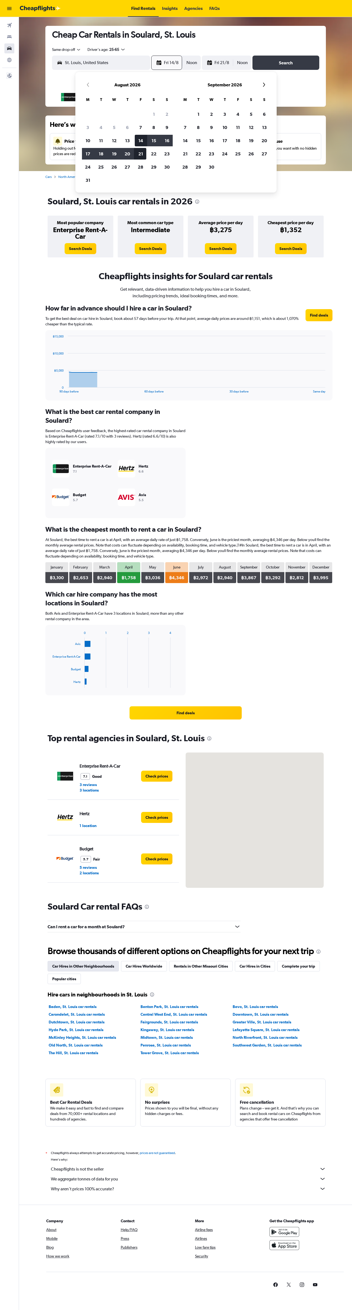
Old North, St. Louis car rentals (76, 1045)
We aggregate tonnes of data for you (188, 1179)
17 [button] (88, 153)
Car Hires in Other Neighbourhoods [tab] (83, 966)
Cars (48, 177)
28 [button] (140, 166)
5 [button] (114, 127)
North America (68, 177)
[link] (80, 248)
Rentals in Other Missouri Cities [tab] (201, 966)
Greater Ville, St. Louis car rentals (262, 1022)
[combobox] (66, 49)
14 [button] (140, 140)
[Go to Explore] (9, 59)
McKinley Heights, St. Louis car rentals (82, 1037)
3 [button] (87, 127)
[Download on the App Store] (284, 1245)
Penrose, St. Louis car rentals (166, 1045)
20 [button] (127, 153)
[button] (9, 8)
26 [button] (114, 166)
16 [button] (167, 140)
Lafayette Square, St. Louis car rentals (266, 1030)
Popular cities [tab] (64, 979)
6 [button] (127, 127)
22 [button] (153, 153)
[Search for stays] (9, 36)
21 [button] (140, 153)
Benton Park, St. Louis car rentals (169, 1006)
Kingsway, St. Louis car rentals (167, 1030)
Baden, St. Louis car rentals (73, 1006)
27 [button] (127, 166)
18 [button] (101, 153)
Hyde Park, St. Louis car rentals (76, 1030)
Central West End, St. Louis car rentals (174, 1014)
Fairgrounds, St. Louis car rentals (169, 1022)
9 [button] (167, 127)
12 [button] (114, 140)
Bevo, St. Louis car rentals (255, 1006)
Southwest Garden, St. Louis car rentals (267, 1045)
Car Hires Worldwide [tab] (144, 966)
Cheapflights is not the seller (188, 1169)
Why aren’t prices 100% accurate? (188, 1188)
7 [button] (140, 127)
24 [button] (87, 166)
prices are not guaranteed (157, 1153)
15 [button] (154, 140)
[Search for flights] (9, 25)
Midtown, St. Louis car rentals (167, 1037)
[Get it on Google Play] (284, 1232)
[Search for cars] (9, 48)
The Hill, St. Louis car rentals (73, 1053)
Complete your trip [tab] (298, 966)
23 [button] (167, 153)
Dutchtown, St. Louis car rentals (77, 1022)
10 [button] (88, 140)
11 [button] (101, 140)
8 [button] (153, 127)
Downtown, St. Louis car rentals (260, 1014)
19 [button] (114, 153)
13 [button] (127, 140)
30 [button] (167, 166)
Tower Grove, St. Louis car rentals (170, 1053)
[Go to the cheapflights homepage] (40, 8)
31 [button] (88, 180)
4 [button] (101, 127)
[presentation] (197, 201)
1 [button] (154, 114)
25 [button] (101, 166)
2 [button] (167, 114)
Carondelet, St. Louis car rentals (77, 1014)
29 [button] (153, 166)
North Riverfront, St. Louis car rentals (265, 1037)
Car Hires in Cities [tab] (255, 966)
